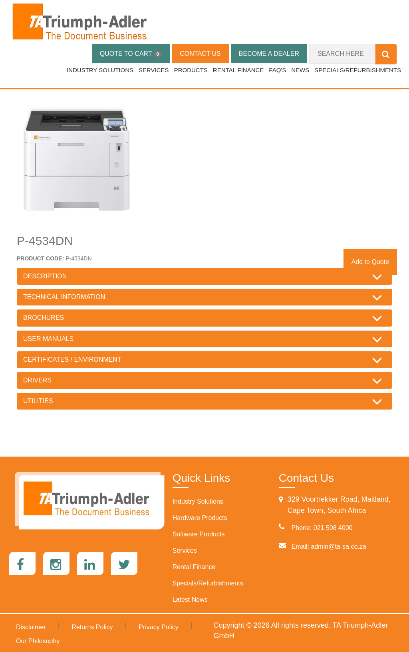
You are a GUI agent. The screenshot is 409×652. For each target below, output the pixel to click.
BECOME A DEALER (269, 53)
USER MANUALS (48, 338)
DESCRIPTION (45, 276)
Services (185, 550)
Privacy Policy (159, 627)
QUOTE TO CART (131, 54)
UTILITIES (38, 401)
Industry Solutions (198, 501)
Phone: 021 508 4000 (322, 527)
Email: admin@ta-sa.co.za (329, 546)
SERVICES (154, 70)
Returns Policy (92, 627)
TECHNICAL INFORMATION (64, 296)
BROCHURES (43, 317)
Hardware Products (200, 517)
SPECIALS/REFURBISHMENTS (357, 70)
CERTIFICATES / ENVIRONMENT (72, 359)
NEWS (300, 70)
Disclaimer (31, 627)
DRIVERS (37, 380)
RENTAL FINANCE (238, 70)
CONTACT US (200, 53)
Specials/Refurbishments (208, 583)
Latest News (190, 599)
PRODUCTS (191, 70)
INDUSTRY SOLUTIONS (100, 70)
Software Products (199, 534)
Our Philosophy (38, 641)
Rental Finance (194, 566)
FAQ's (277, 70)
